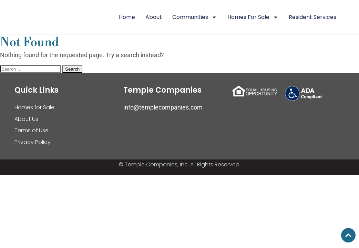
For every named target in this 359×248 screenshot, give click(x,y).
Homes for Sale (34, 107)
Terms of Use (31, 131)
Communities (194, 17)
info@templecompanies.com (163, 107)
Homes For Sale (252, 17)
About (153, 17)
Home (127, 17)
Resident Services (312, 17)
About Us (26, 119)
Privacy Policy (32, 142)
